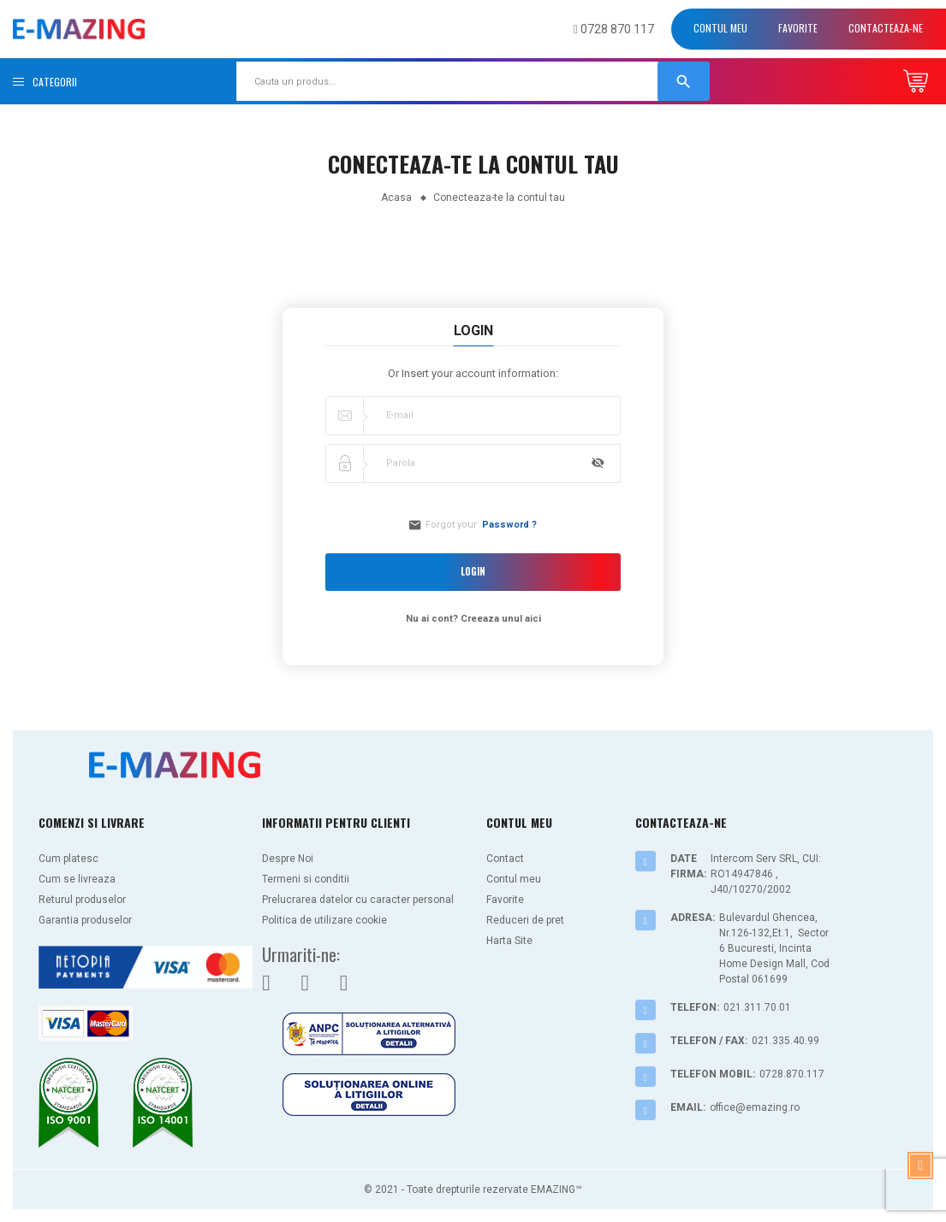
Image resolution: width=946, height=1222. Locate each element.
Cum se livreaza (77, 879)
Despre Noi (287, 859)
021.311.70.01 (757, 1007)
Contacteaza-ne (885, 28)
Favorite (798, 28)
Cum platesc (68, 859)
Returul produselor (82, 900)
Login (473, 572)
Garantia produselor (85, 920)
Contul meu (720, 28)
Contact (505, 859)
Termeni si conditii (305, 879)
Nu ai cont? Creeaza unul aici (473, 618)
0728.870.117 (791, 1074)
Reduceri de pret (525, 920)
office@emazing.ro (755, 1107)
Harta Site (509, 941)
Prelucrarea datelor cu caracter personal (358, 900)
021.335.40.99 (785, 1041)
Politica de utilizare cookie (324, 920)
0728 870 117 (614, 29)
